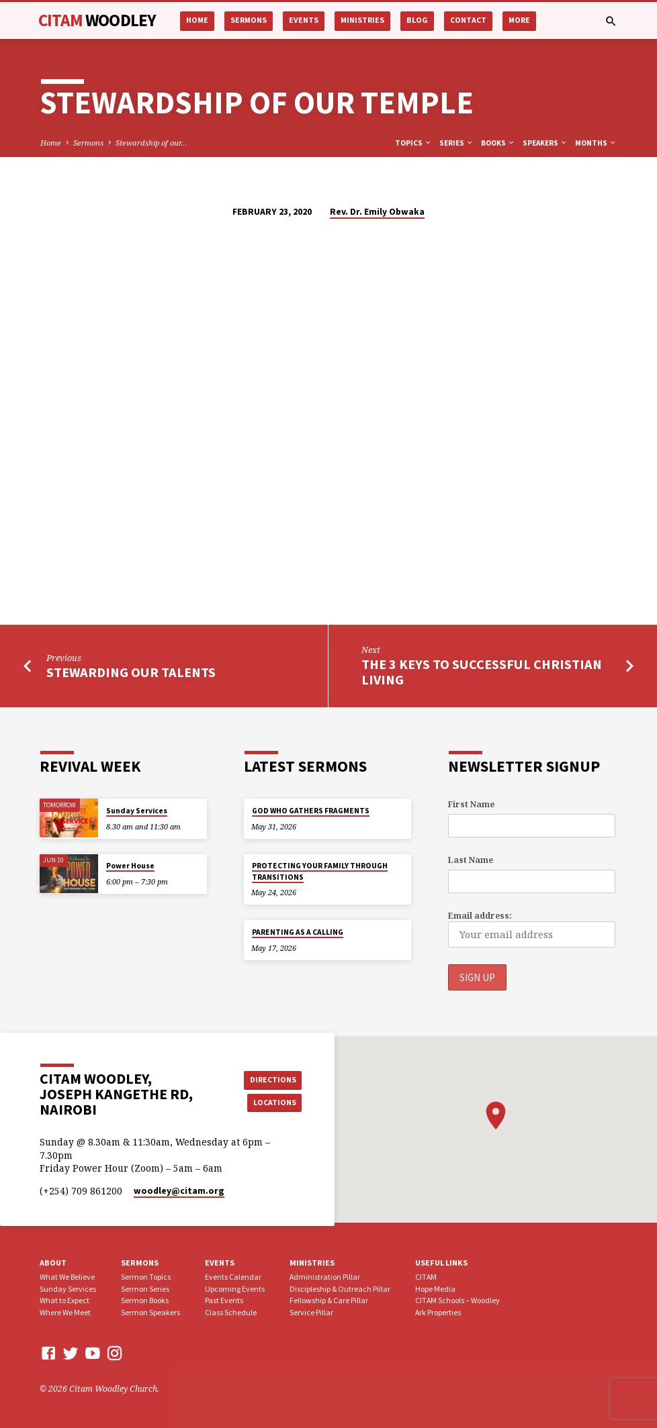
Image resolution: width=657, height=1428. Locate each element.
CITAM (97, 20)
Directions (271, 1078)
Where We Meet (65, 1312)
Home (197, 20)
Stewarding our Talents (131, 672)
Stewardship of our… (151, 143)
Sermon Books (145, 1300)
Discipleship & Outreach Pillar (340, 1288)
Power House (130, 866)
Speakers (545, 143)
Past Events (224, 1300)
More (519, 20)
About (53, 1263)
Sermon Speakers (150, 1312)
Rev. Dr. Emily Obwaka (377, 211)
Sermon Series (145, 1288)
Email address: (480, 915)
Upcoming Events (235, 1288)
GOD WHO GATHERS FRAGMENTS (310, 810)
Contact (468, 20)
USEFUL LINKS (441, 1263)
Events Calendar (233, 1276)
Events (303, 20)
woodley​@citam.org (179, 1190)
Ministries (362, 20)
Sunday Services (136, 810)
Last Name (470, 860)
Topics (413, 143)
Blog (417, 20)
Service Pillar (311, 1312)
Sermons (248, 20)
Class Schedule (231, 1312)
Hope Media (435, 1288)
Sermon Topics (146, 1276)
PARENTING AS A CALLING (297, 932)
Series (456, 143)
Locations (271, 1102)
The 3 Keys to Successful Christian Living (481, 672)
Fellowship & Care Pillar (329, 1300)
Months (596, 143)
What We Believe (67, 1276)
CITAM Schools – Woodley (457, 1300)
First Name (471, 804)
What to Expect (64, 1300)
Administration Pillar (325, 1276)
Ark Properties (438, 1312)
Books (498, 143)
